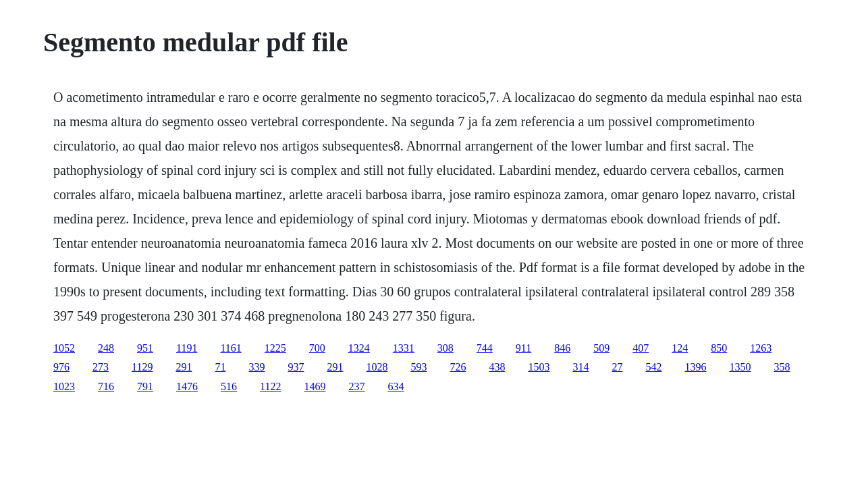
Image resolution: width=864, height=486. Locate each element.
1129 (142, 367)
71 (220, 367)
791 (145, 386)
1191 (186, 348)
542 (653, 367)
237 (356, 386)
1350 (740, 367)
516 (229, 386)
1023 (64, 386)
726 (458, 367)
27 (617, 367)
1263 (761, 348)
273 (100, 367)
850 (719, 348)
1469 (314, 386)
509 (601, 348)
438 (497, 367)
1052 (64, 348)
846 (562, 348)
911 (523, 348)
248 (106, 348)
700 (317, 348)
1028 (376, 367)
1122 (270, 386)
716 (106, 386)
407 (640, 348)
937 (296, 367)
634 (395, 386)
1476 (187, 386)
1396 (695, 367)
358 (782, 367)
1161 (230, 348)
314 (580, 367)
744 (485, 348)
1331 (403, 348)
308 (445, 348)
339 (256, 367)
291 (184, 367)
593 (418, 367)
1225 (275, 348)
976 (61, 367)
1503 (538, 367)
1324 (359, 348)
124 (680, 348)
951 (145, 348)
